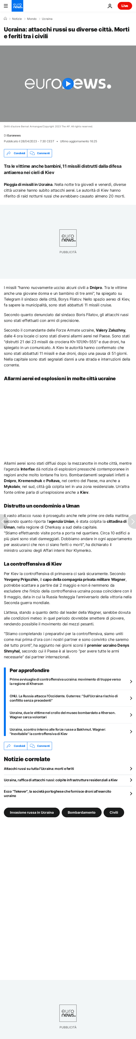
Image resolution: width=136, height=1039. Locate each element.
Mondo (32, 18)
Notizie (17, 18)
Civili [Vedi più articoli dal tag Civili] (114, 812)
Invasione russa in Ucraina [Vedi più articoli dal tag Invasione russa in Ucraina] (32, 812)
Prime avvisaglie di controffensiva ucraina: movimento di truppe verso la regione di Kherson (65, 681)
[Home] (5, 18)
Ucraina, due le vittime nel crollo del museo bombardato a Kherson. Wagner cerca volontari (63, 715)
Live (124, 6)
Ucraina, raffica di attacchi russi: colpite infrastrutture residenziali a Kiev (61, 780)
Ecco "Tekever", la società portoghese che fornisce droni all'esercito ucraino (57, 793)
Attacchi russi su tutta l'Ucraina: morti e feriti (39, 768)
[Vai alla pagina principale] (17, 6)
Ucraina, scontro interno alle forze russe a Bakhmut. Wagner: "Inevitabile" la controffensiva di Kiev (58, 731)
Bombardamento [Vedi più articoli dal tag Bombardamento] (82, 812)
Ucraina (47, 18)
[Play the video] (68, 84)
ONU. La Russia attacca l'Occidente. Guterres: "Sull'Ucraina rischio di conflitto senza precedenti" (64, 698)
